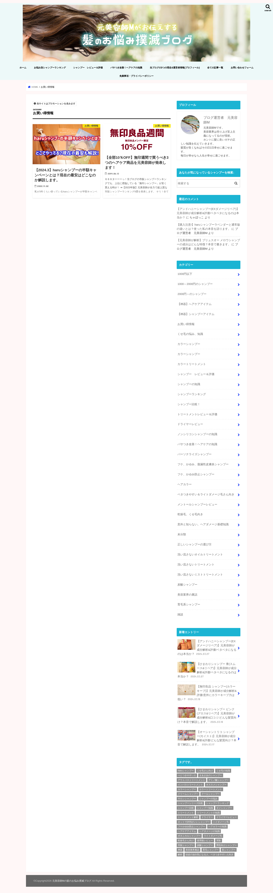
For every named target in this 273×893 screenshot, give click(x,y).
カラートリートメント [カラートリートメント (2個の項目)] (210, 789)
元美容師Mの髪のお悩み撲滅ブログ (71, 880)
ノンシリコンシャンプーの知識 (197, 434)
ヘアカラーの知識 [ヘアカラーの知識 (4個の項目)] (217, 826)
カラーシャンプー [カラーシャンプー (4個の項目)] (187, 789)
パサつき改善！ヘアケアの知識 (126, 67)
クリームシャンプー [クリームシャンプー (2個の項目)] (188, 794)
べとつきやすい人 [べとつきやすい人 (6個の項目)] (187, 775)
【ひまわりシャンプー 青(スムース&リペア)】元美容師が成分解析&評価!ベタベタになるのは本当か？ (206, 670)
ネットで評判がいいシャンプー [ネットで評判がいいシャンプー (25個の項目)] (194, 822)
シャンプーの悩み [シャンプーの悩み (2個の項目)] (208, 798)
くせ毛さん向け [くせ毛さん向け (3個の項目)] (205, 770)
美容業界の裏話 (187, 594)
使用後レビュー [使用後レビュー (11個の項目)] (205, 840)
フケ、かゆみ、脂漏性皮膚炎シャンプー (203, 464)
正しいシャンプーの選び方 (194, 544)
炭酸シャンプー (187, 584)
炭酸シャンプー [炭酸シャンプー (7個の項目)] (205, 845)
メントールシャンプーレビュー (197, 504)
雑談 (180, 614)
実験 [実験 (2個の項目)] (218, 840)
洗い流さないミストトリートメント (200, 574)
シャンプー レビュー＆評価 (88, 67)
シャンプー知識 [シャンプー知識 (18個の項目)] (205, 808)
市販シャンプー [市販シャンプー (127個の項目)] (186, 845)
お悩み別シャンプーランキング (50, 67)
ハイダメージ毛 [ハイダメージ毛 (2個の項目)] (221, 822)
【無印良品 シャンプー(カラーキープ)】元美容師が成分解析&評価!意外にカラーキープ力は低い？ (206, 692)
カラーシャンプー (188, 344)
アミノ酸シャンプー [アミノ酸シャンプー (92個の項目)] (218, 780)
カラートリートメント (191, 364)
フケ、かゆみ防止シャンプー (195, 474)
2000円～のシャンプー (191, 294)
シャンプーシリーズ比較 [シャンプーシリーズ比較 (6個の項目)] (190, 803)
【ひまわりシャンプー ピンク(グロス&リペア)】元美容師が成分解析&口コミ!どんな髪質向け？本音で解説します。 (206, 715)
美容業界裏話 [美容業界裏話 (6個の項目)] (192, 849)
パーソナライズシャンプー (194, 454)
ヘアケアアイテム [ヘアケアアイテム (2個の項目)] (187, 831)
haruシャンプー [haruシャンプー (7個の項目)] (186, 770)
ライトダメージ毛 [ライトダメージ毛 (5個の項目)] (213, 835)
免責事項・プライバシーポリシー (136, 76)
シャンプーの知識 (188, 384)
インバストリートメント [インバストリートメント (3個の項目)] (190, 784)
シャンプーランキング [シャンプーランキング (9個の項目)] (217, 803)
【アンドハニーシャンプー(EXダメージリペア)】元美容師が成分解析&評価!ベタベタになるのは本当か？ (208, 213)
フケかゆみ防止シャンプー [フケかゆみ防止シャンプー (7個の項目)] (191, 826)
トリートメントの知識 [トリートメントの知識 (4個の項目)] (208, 812)
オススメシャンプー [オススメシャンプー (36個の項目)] (216, 784)
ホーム (23, 67)
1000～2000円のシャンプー (195, 283)
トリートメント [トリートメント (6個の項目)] (186, 812)
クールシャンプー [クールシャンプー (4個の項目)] (211, 794)
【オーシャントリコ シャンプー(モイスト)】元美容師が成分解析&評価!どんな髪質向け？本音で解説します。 (206, 738)
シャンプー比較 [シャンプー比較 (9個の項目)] (186, 808)
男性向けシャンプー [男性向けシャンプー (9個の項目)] (226, 845)
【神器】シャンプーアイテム (195, 314)
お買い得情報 (186, 324)
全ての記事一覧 (215, 67)
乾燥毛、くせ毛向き (190, 514)
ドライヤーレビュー (190, 424)
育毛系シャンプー (188, 604)
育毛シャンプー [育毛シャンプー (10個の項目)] (211, 849)
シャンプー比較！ (188, 404)
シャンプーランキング (191, 394)
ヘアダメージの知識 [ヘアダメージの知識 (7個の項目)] (209, 831)
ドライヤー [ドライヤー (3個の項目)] (207, 817)
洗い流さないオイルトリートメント (200, 554)
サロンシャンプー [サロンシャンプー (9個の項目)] (187, 798)
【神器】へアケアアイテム (194, 304)
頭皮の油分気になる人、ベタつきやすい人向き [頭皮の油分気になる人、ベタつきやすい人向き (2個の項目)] (209, 854)
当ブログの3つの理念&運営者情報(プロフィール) (175, 67)
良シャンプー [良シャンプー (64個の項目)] (228, 849)
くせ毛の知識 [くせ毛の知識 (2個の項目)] (223, 770)
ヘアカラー (184, 484)
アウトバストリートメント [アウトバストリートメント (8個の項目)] (191, 780)
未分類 (181, 534)
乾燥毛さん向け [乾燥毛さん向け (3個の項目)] (186, 840)
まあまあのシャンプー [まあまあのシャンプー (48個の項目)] (210, 775)
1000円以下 (184, 273)
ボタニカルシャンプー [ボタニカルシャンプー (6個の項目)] (189, 835)
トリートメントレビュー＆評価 (197, 414)
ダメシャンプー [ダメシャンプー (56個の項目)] (224, 808)
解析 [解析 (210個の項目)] (180, 854)
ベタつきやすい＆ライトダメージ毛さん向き (205, 494)
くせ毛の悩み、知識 (190, 333)
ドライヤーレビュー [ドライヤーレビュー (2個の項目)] (226, 817)
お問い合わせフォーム (242, 67)
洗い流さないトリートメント (195, 564)
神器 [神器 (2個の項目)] (180, 849)
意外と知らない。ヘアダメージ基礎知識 (203, 524)
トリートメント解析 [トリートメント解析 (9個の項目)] (188, 817)
